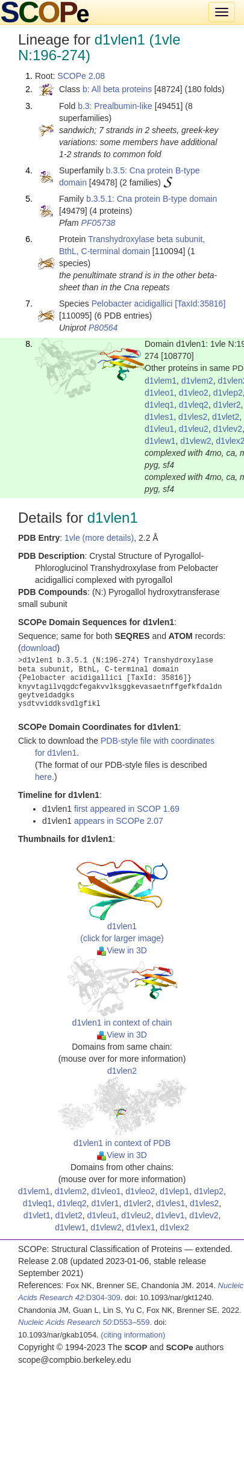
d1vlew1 (160, 441)
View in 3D (122, 950)
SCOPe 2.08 (81, 76)
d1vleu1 (159, 429)
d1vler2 (227, 405)
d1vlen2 (122, 1071)
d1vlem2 (197, 380)
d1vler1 (105, 1203)
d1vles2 (192, 417)
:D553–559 (84, 1322)
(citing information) (133, 1334)
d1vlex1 (141, 1227)
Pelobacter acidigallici (132, 303)
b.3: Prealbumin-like (115, 106)
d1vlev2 (227, 429)
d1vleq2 (193, 405)
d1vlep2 (228, 392)
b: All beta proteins (117, 89)
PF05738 (98, 223)
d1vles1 (159, 417)
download (39, 648)
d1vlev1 (169, 1215)
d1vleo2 (193, 392)
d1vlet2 (225, 417)
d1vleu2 (193, 429)
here (43, 777)
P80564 (103, 327)
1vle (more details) (99, 538)
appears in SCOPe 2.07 (118, 821)
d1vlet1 (37, 1215)
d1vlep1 (174, 1191)
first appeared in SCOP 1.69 (127, 809)
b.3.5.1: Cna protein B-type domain (151, 199)
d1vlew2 (195, 441)
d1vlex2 (174, 1227)
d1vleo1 (159, 392)
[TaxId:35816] (200, 303)
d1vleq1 (159, 405)
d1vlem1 (161, 380)
